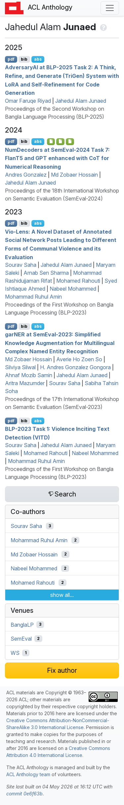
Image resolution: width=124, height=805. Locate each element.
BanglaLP (22, 624)
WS (15, 653)
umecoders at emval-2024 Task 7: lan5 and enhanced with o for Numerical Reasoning (57, 158)
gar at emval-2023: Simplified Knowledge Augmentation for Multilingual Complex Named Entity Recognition (59, 343)
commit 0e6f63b (24, 793)
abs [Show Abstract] (38, 59)
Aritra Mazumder (25, 383)
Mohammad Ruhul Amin (33, 296)
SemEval (21, 638)
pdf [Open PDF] (11, 59)
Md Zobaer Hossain (74, 174)
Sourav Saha (20, 264)
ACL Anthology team (28, 774)
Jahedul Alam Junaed (80, 100)
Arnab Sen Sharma (46, 272)
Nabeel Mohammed (73, 288)
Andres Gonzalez (26, 174)
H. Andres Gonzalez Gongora (75, 367)
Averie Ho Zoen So (79, 359)
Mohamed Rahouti (78, 280)
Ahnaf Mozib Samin (28, 375)
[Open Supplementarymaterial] (51, 141)
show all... (62, 595)
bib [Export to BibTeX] (24, 59)
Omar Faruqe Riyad (28, 100)
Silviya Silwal (20, 367)
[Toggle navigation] (110, 8)
